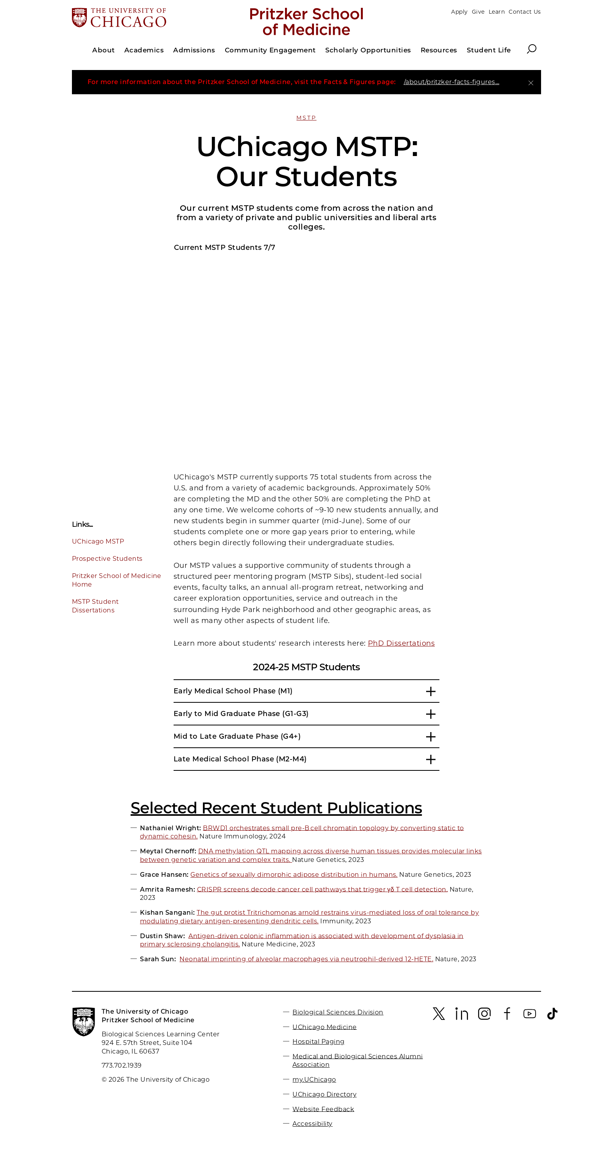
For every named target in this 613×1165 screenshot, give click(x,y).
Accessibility (312, 1123)
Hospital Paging (318, 1041)
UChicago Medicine (324, 1026)
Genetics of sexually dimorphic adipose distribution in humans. (294, 874)
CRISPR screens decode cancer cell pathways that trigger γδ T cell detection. (322, 889)
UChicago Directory (324, 1094)
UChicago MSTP (98, 541)
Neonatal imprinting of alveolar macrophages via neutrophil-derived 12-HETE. (306, 959)
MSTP (306, 117)
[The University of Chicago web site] (149, 18)
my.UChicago (314, 1079)
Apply (459, 11)
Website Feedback (323, 1109)
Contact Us (525, 11)
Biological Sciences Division (337, 1012)
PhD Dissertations (401, 643)
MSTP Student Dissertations (95, 606)
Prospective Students (107, 558)
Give (478, 11)
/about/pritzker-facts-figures (451, 82)
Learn (497, 11)
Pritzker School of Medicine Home (116, 580)
